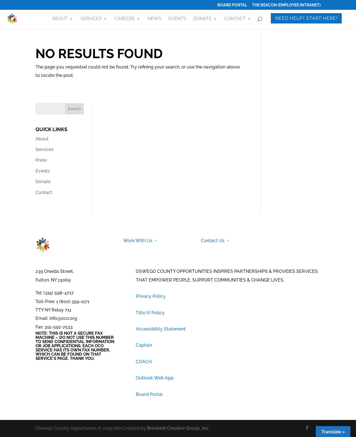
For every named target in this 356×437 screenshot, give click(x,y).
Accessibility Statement (161, 329)
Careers (125, 19)
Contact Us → (215, 240)
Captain (144, 345)
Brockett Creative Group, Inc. (178, 428)
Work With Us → (140, 240)
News (154, 19)
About (60, 19)
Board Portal (232, 5)
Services (91, 19)
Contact (235, 19)
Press (41, 160)
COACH (144, 361)
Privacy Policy (151, 296)
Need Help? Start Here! (306, 18)
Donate (202, 19)
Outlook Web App (155, 378)
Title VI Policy (150, 312)
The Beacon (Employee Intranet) (286, 5)
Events (177, 19)
